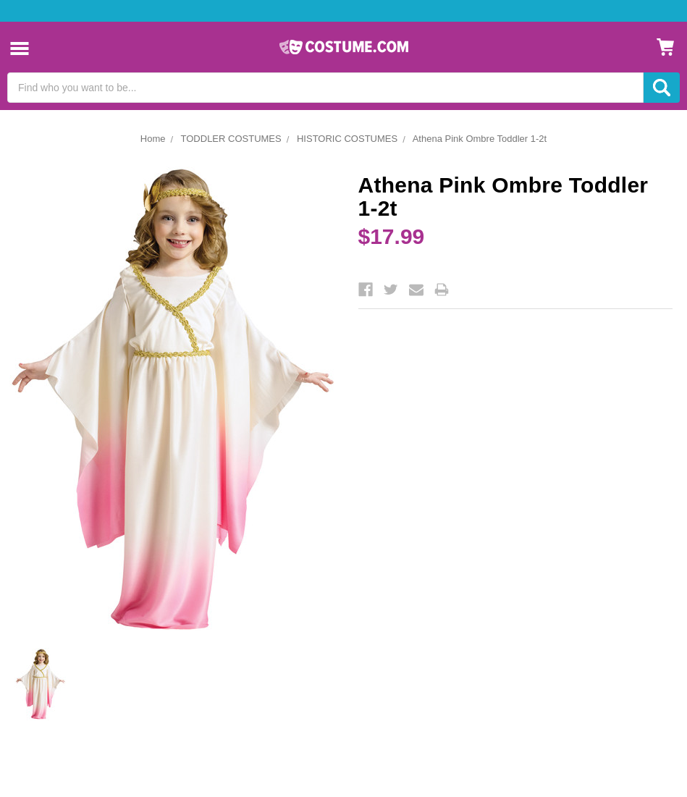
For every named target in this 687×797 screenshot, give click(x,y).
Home (153, 138)
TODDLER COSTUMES (231, 138)
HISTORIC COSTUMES (347, 138)
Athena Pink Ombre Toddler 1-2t (480, 138)
